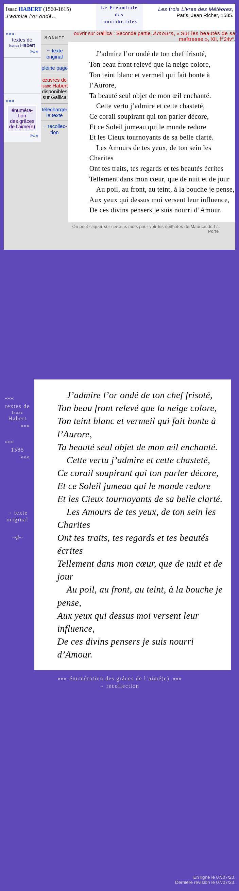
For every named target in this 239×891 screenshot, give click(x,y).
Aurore (104, 85)
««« (10, 33)
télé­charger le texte (54, 112)
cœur (157, 179)
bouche (196, 189)
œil (177, 95)
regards (151, 168)
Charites (101, 158)
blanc (125, 75)
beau (109, 64)
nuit (194, 179)
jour (223, 179)
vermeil (153, 75)
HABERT (30, 9)
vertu (121, 106)
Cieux (116, 137)
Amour (210, 210)
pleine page (54, 68)
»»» (34, 51)
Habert (17, 416)
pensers (141, 210)
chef (178, 54)
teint (108, 75)
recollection (119, 686)
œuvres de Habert (54, 82)
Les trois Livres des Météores (195, 9)
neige (181, 64)
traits (119, 168)
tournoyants (144, 137)
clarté (203, 137)
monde (176, 127)
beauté (107, 95)
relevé (143, 64)
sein (195, 147)
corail (107, 116)
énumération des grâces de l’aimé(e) (120, 678)
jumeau (135, 127)
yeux (159, 147)
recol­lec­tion (54, 129)
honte (197, 75)
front (125, 64)
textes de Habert (22, 42)
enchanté (196, 95)
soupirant (131, 116)
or (131, 54)
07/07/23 (225, 877)
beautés (192, 168)
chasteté (191, 106)
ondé (143, 54)
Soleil (114, 127)
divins (120, 210)
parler (177, 116)
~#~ (17, 537)
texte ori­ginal (54, 54)
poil (112, 189)
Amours (119, 147)
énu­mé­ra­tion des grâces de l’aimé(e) (22, 118)
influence (214, 200)
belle (187, 137)
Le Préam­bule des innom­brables (119, 14)
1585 (17, 450)
